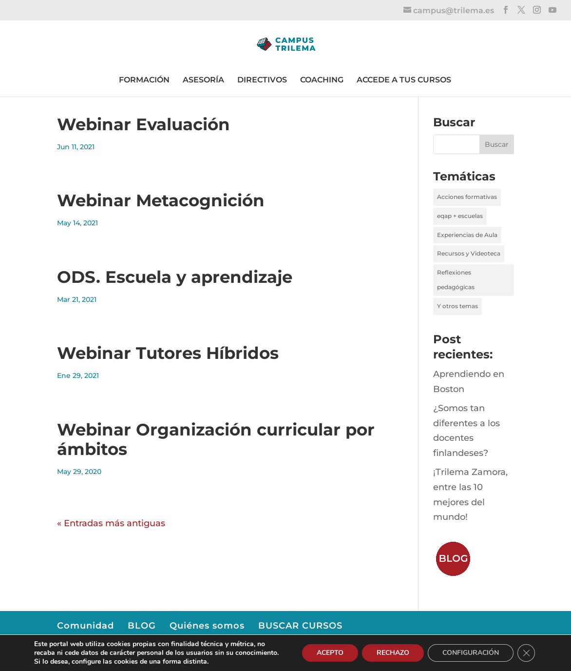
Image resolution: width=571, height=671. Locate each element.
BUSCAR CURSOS (300, 625)
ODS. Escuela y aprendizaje (174, 277)
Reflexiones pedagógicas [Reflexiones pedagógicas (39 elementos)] (456, 280)
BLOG (142, 625)
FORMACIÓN (144, 79)
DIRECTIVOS (262, 79)
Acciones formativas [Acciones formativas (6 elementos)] (467, 196)
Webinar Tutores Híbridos (168, 353)
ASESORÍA (203, 79)
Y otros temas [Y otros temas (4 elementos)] (457, 306)
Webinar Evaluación (143, 124)
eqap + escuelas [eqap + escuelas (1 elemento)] (460, 215)
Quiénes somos (207, 625)
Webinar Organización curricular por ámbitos (216, 439)
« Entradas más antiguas (111, 523)
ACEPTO (330, 652)
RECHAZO (393, 652)
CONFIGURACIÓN (470, 652)
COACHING (321, 79)
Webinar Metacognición (161, 200)
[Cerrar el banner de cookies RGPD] (526, 653)
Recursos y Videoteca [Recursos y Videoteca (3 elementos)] (468, 253)
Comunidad (85, 625)
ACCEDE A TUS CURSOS (404, 79)
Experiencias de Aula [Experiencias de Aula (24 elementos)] (467, 234)
